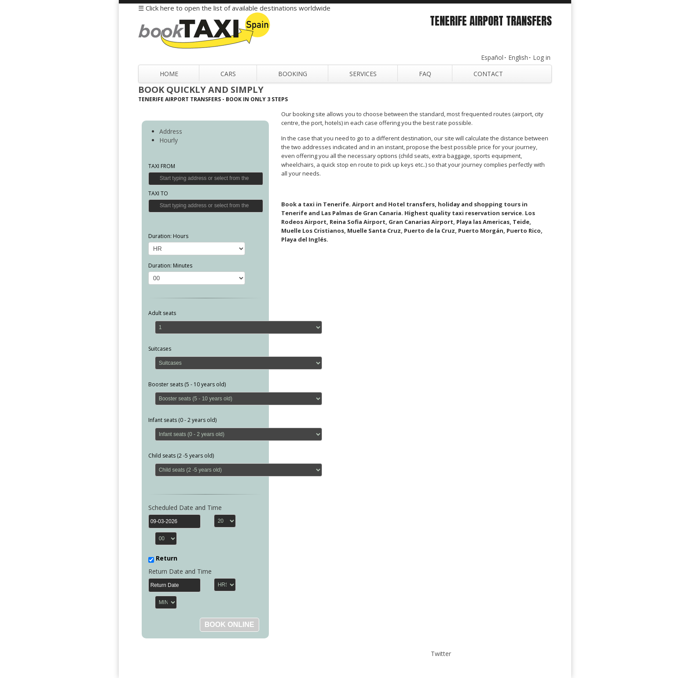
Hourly (168, 140)
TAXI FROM (161, 166)
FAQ (425, 74)
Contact (488, 74)
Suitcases (159, 348)
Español (492, 57)
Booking (292, 74)
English (518, 57)
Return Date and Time (180, 571)
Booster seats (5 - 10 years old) (187, 384)
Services (363, 74)
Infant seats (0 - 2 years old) (182, 420)
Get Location (154, 178)
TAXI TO (158, 193)
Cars (228, 74)
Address (170, 131)
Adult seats (162, 313)
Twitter (441, 653)
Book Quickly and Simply (201, 89)
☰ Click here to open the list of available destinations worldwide (234, 8)
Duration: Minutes (170, 265)
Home (169, 74)
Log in (542, 57)
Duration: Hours (168, 236)
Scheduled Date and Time (185, 507)
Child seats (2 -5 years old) (181, 455)
